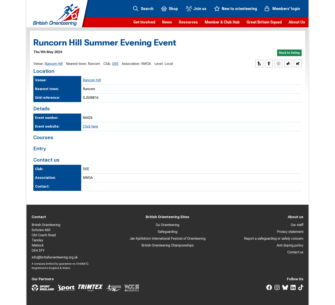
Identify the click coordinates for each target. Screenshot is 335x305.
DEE (115, 64)
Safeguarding (167, 232)
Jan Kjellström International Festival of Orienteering (167, 238)
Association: (131, 64)
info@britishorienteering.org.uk (55, 257)
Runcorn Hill (54, 64)
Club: (107, 64)
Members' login (286, 8)
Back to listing (289, 52)
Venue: (38, 64)
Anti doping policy (290, 245)
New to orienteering (239, 8)
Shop (173, 8)
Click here (90, 126)
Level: (159, 64)
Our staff (297, 225)
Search (147, 8)
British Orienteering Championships (167, 245)
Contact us (295, 252)
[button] (144, 22)
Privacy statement (290, 232)
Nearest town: (76, 64)
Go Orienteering (167, 225)
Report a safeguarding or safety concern (273, 238)
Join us (199, 8)
